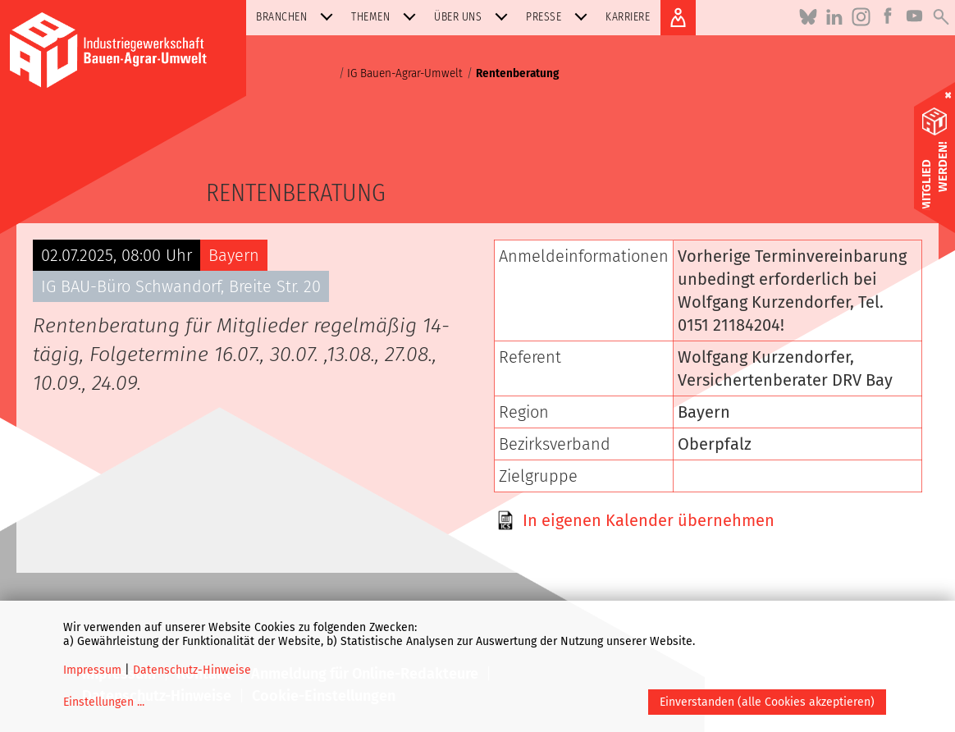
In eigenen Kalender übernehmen (649, 520)
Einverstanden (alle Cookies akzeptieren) (767, 702)
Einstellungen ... (103, 702)
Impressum (92, 670)
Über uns (474, 17)
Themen (387, 17)
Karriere (627, 17)
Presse (560, 17)
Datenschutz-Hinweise (192, 670)
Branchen (298, 17)
